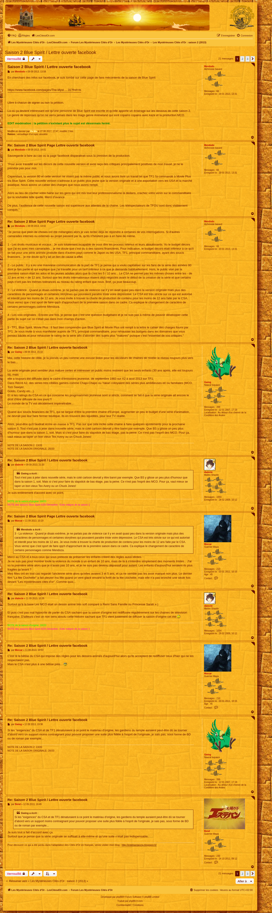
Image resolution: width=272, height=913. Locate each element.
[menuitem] (11, 35)
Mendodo (209, 66)
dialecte (208, 472)
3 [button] (247, 59)
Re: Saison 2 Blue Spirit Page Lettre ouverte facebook (51, 145)
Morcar (208, 544)
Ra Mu (33, 131)
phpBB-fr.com (136, 901)
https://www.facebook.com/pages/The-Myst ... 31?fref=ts (44, 90)
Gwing (207, 382)
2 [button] (242, 59)
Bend (207, 831)
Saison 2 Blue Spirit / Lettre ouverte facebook (50, 52)
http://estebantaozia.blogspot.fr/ (139, 845)
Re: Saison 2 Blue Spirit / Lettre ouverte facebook (47, 347)
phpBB (119, 897)
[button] (252, 58)
